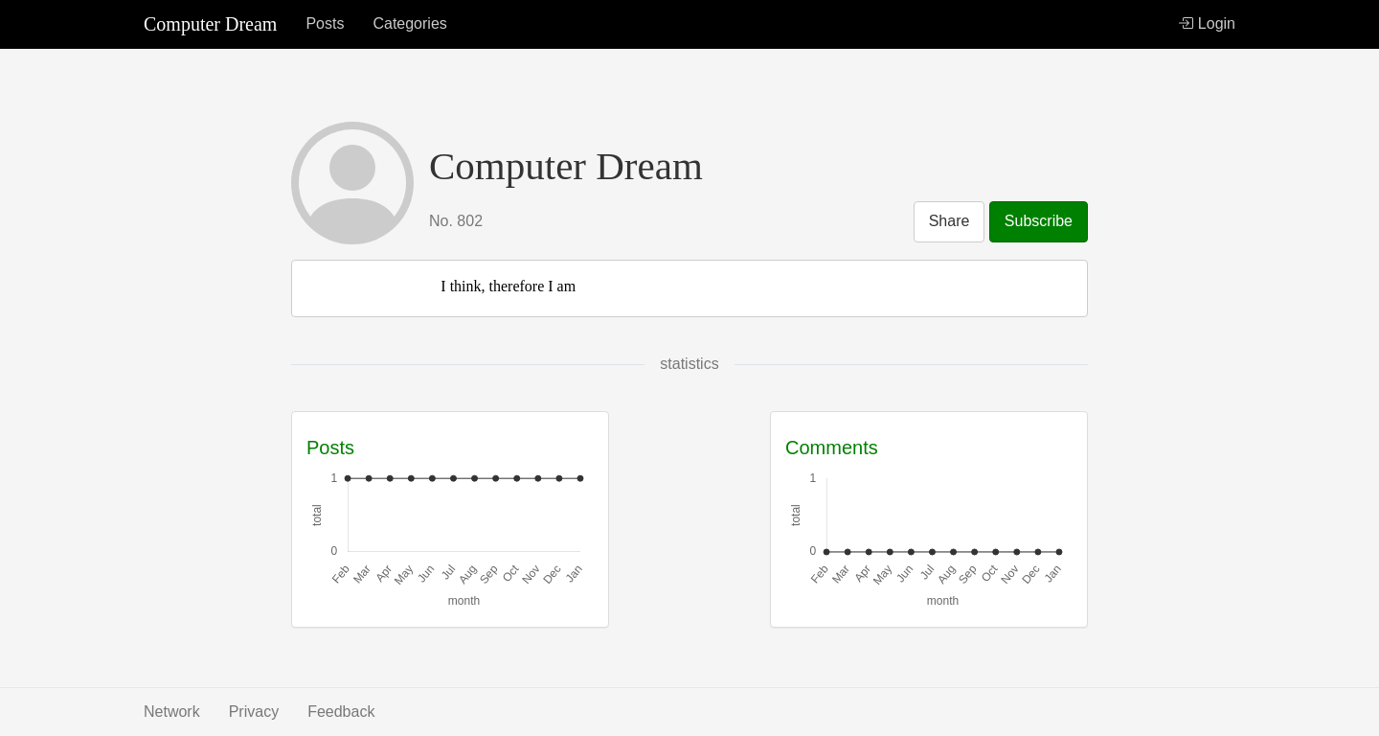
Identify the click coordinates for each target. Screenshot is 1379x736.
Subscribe (1039, 221)
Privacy (254, 711)
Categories (409, 23)
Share (949, 221)
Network (172, 711)
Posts (324, 23)
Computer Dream (210, 23)
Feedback (340, 711)
